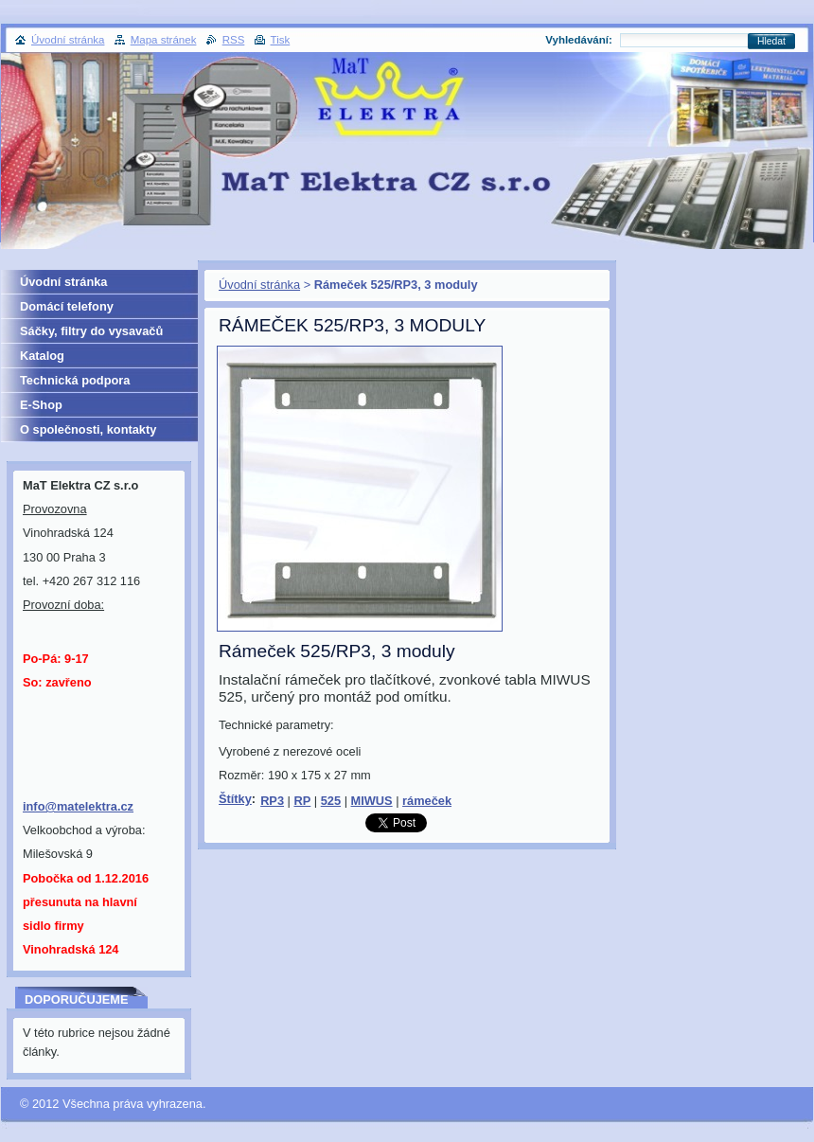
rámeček (426, 801)
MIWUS (372, 801)
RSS (233, 39)
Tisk (281, 39)
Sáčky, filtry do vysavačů (91, 331)
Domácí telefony (67, 306)
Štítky (235, 799)
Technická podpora (75, 380)
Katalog (42, 355)
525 (331, 801)
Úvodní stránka (259, 284)
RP (301, 801)
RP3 (272, 801)
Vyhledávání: (578, 39)
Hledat (771, 41)
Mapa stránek (164, 39)
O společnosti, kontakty (88, 429)
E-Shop (41, 405)
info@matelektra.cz (78, 806)
